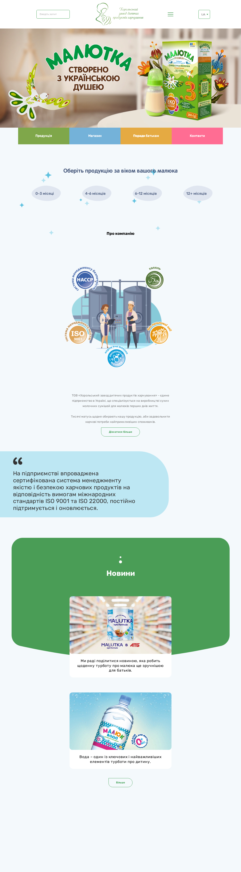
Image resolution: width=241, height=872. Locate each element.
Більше (120, 782)
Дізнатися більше (120, 431)
